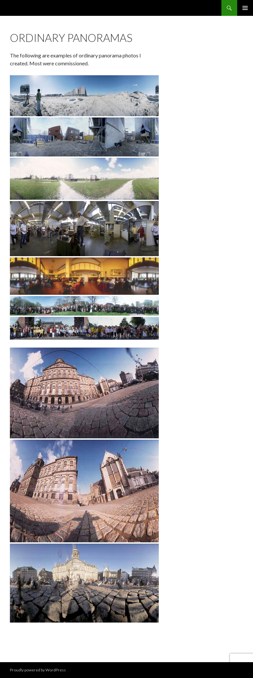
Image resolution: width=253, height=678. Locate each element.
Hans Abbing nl (30, 8)
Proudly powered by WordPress (38, 669)
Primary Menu (245, 8)
